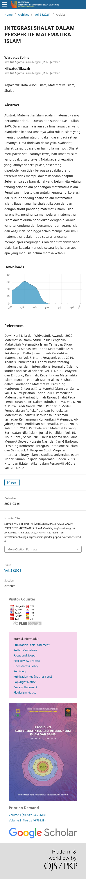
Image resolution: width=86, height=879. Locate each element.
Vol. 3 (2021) (42, 15)
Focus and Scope (24, 655)
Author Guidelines (25, 650)
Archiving (19, 671)
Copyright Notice (24, 682)
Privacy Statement (25, 687)
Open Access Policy (25, 666)
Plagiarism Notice (24, 692)
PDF (13, 482)
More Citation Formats (22, 549)
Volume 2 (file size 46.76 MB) (27, 820)
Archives (23, 15)
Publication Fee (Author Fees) (32, 677)
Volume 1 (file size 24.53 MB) (27, 815)
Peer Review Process (26, 661)
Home (8, 15)
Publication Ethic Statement (31, 645)
